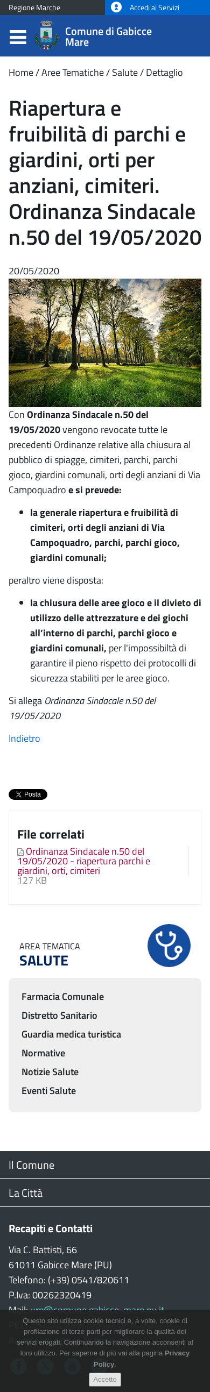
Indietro (24, 738)
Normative (43, 1053)
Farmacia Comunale (63, 996)
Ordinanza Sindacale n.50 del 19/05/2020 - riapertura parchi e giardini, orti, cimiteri (83, 861)
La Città (26, 1192)
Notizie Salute (50, 1071)
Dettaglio (164, 72)
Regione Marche (34, 7)
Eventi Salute (49, 1090)
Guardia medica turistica (71, 1034)
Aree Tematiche (72, 72)
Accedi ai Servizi (145, 7)
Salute (125, 72)
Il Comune (31, 1164)
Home (21, 72)
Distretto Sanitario (59, 1015)
